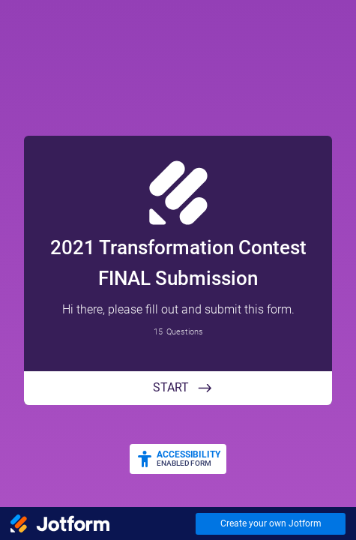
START (171, 387)
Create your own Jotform (271, 523)
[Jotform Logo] (59, 523)
